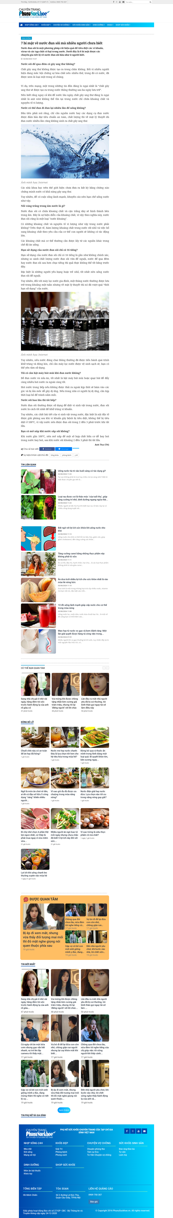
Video (110, 25)
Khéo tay (28, 1173)
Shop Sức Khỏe (123, 25)
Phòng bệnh (61, 1152)
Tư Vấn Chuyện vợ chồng (99, 1155)
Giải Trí (59, 1149)
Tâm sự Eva (93, 1152)
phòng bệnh (66, 455)
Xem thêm (64, 1110)
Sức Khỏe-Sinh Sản (81, 25)
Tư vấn (122, 1152)
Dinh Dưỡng (99, 25)
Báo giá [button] (94, 1201)
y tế (76, 455)
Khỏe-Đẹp (46, 25)
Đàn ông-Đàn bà (127, 1149)
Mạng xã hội (30, 1155)
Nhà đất (27, 1149)
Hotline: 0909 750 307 (58, 2)
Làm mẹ (123, 1155)
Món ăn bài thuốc (32, 1170)
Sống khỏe (55, 455)
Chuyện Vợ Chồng (61, 25)
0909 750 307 (95, 1194)
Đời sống (28, 1152)
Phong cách (61, 1155)
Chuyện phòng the (96, 1149)
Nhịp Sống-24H (32, 25)
